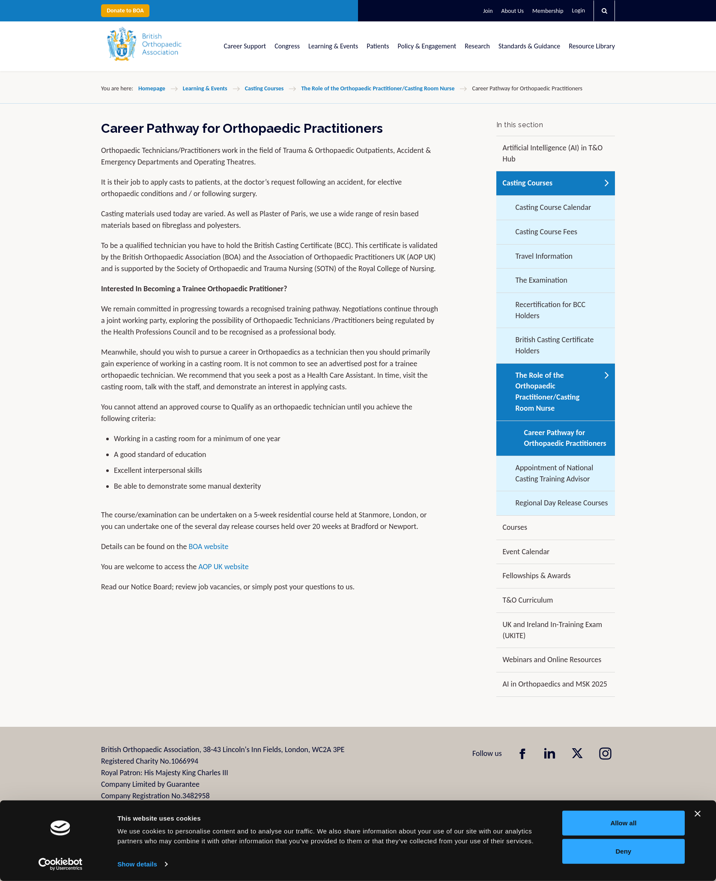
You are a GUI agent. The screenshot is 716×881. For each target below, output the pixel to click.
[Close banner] (698, 814)
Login (578, 10)
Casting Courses (264, 88)
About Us (512, 11)
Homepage (151, 88)
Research (477, 46)
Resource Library (592, 46)
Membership (547, 11)
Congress (287, 46)
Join (487, 11)
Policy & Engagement (427, 46)
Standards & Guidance (529, 46)
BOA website (208, 546)
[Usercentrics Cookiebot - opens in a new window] (60, 864)
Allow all (623, 823)
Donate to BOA (125, 10)
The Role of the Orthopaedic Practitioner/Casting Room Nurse (377, 88)
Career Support (245, 46)
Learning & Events (333, 46)
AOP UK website (223, 566)
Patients (378, 46)
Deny (624, 850)
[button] (604, 10)
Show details (137, 864)
